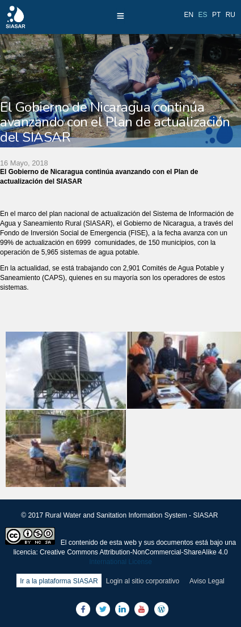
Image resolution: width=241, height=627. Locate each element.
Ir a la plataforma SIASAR (59, 581)
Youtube (141, 609)
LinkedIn (122, 609)
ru (230, 15)
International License (120, 562)
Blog (161, 609)
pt (216, 15)
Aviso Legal (207, 581)
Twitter (103, 609)
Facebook (83, 609)
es (203, 15)
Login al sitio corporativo (142, 581)
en (189, 15)
